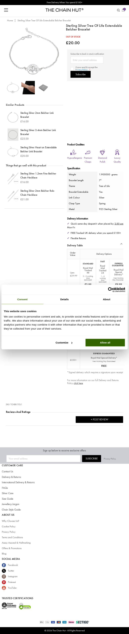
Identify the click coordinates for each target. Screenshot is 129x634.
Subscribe (98, 458)
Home (10, 20)
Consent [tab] (22, 299)
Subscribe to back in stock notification (87, 54)
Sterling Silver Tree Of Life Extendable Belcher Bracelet (44, 20)
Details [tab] (64, 299)
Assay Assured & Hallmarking (16, 542)
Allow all (105, 342)
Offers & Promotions (12, 548)
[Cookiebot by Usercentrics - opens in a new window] (110, 289)
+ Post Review (99, 419)
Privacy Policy (81, 69)
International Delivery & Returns (17, 482)
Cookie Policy (8, 526)
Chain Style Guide (11, 509)
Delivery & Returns (11, 477)
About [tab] (106, 299)
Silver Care (7, 493)
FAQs (4, 487)
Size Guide (7, 498)
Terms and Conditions (12, 537)
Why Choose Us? (10, 520)
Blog (4, 553)
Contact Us (7, 471)
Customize (64, 342)
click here (78, 383)
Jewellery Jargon (10, 504)
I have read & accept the (86, 68)
